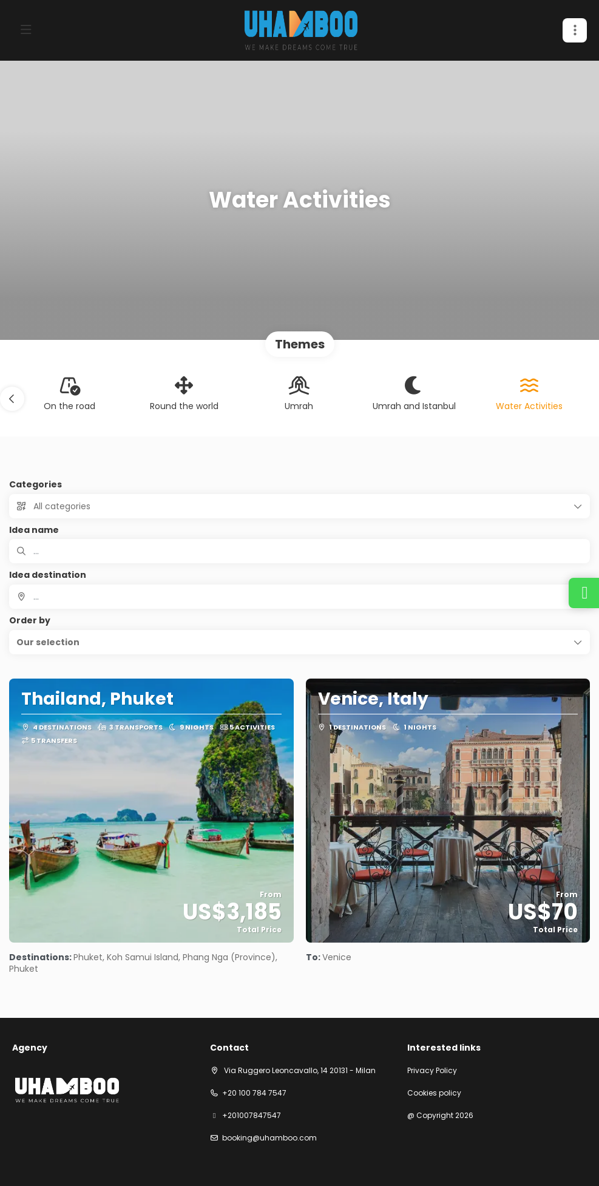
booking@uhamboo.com (269, 1138)
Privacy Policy (432, 1071)
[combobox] (299, 597)
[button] (575, 30)
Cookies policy (434, 1093)
